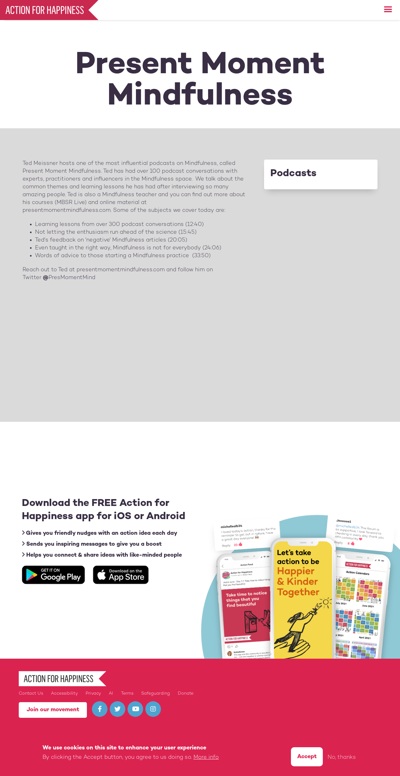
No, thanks (342, 757)
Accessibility (64, 693)
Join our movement (53, 710)
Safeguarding (155, 693)
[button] (388, 9)
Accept (307, 757)
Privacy (93, 693)
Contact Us (31, 693)
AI (111, 693)
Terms (127, 693)
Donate (185, 693)
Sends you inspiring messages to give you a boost (92, 544)
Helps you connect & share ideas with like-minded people (102, 555)
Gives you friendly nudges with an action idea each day (99, 533)
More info (206, 757)
